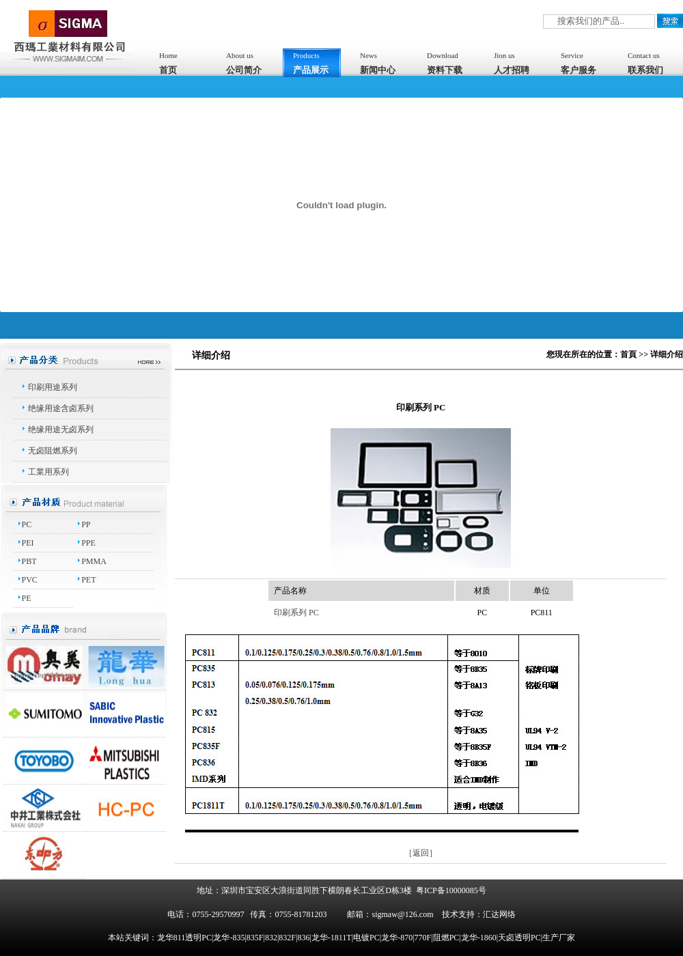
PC (27, 524)
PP (85, 524)
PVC (30, 580)
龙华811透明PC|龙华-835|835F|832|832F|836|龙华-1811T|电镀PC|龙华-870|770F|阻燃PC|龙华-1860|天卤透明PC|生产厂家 (366, 937)
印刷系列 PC (296, 612)
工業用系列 (48, 472)
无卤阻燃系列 (52, 450)
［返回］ (420, 853)
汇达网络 (499, 914)
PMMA (94, 561)
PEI (28, 543)
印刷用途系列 (52, 387)
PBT (29, 561)
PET (88, 580)
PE (26, 598)
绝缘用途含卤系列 (61, 408)
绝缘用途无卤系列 (61, 429)
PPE (88, 543)
